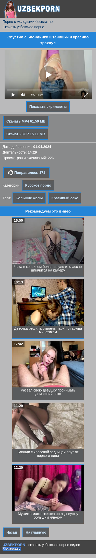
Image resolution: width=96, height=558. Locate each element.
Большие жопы (29, 198)
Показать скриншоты (48, 106)
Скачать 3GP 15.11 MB (25, 134)
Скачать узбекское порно (23, 27)
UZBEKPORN (14, 545)
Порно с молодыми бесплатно (28, 22)
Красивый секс (64, 198)
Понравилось (26, 172)
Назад (11, 532)
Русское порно (38, 185)
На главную (36, 532)
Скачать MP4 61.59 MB (25, 121)
